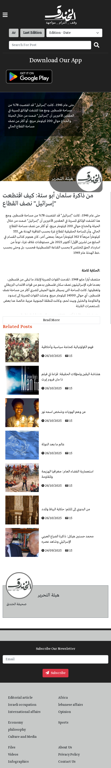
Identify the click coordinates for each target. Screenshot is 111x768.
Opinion (64, 712)
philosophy (17, 730)
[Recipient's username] (50, 45)
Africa (63, 698)
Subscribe (55, 673)
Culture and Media (22, 737)
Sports (63, 722)
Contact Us (67, 762)
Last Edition (32, 33)
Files (11, 747)
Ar (14, 33)
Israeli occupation (22, 705)
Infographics (18, 762)
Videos (13, 754)
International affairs (24, 712)
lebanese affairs (70, 705)
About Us (65, 747)
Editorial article (20, 698)
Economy (15, 722)
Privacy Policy (69, 754)
